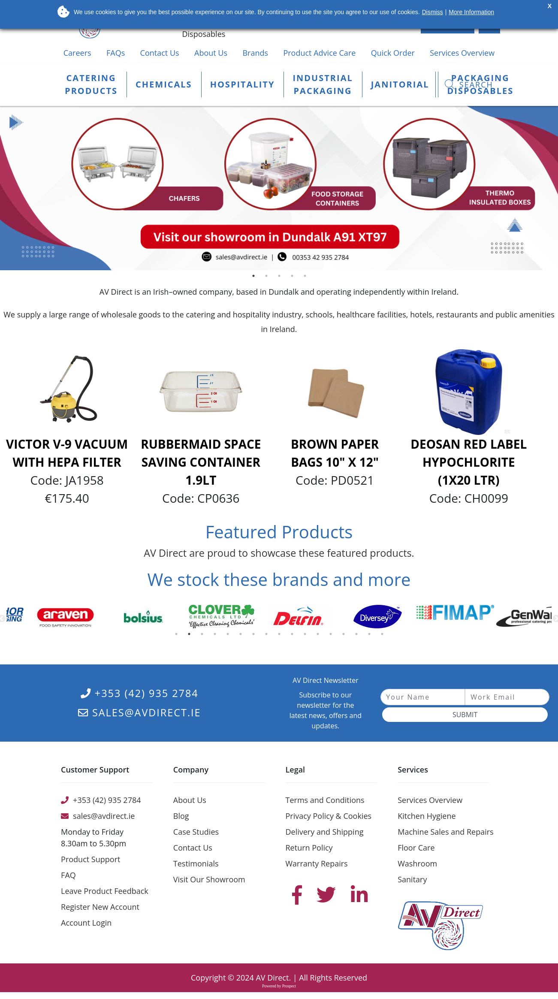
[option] (279, 188)
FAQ (68, 875)
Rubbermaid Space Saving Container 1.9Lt (201, 462)
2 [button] (268, 278)
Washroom (417, 863)
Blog (181, 816)
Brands (255, 53)
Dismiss (432, 12)
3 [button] (281, 278)
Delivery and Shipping (325, 832)
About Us (210, 53)
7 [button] (255, 636)
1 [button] (255, 278)
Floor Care (416, 847)
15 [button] (358, 636)
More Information (471, 12)
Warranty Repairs (317, 863)
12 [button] (319, 636)
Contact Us (159, 53)
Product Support (90, 859)
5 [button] (306, 278)
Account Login (86, 923)
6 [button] (242, 636)
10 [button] (294, 636)
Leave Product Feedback (104, 891)
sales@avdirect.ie (139, 712)
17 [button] (384, 636)
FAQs (115, 53)
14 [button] (345, 636)
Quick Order (393, 53)
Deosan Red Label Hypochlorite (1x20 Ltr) (468, 462)
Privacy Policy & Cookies (329, 816)
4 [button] (294, 278)
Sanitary (412, 879)
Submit (464, 714)
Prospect (289, 986)
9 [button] (281, 636)
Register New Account (100, 907)
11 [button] (306, 636)
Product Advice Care (319, 53)
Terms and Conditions (325, 800)
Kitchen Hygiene (426, 816)
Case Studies (196, 832)
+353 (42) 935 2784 (140, 693)
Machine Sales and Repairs (445, 832)
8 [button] (268, 636)
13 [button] (332, 636)
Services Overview (462, 53)
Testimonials (196, 863)
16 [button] (371, 636)
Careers (77, 53)
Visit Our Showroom (209, 879)
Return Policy (309, 847)
